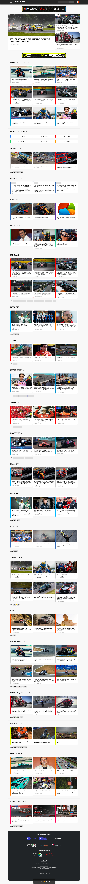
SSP (18, 719)
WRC (15, 637)
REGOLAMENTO (48, 302)
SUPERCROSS (20, 749)
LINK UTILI (15, 202)
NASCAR (14, 529)
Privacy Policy (41, 870)
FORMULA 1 (15, 257)
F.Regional (24, 398)
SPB (21, 719)
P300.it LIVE (15, 466)
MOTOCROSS (16, 726)
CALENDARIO (30, 302)
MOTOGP (15, 688)
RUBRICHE (15, 228)
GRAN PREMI (23, 302)
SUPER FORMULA (28, 459)
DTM (18, 606)
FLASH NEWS (16, 180)
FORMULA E (21, 459)
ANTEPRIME (15, 151)
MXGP (15, 749)
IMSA (18, 522)
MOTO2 (20, 688)
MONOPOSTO (16, 435)
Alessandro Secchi (42, 869)
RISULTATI (36, 302)
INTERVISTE (15, 309)
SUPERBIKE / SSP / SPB (20, 695)
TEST (54, 302)
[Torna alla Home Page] (19, 2)
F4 (19, 398)
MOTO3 (25, 688)
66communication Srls (44, 868)
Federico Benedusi (54, 869)
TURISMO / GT (16, 559)
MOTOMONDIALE (17, 644)
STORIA (14, 342)
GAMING (15, 828)
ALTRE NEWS (16, 302)
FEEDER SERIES (17, 372)
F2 (14, 398)
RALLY (13, 613)
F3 (17, 398)
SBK (15, 719)
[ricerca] (63, 2)
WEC (15, 522)
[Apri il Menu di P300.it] (11, 2)
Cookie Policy (46, 870)
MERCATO (42, 302)
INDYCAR (15, 459)
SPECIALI (14, 404)
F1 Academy (30, 398)
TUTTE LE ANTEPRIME (18, 174)
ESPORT (20, 828)
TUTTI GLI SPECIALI (18, 429)
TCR (15, 606)
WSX (26, 749)
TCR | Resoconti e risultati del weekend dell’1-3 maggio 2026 (30, 42)
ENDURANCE (15, 495)
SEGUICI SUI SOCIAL (18, 134)
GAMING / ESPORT (18, 804)
